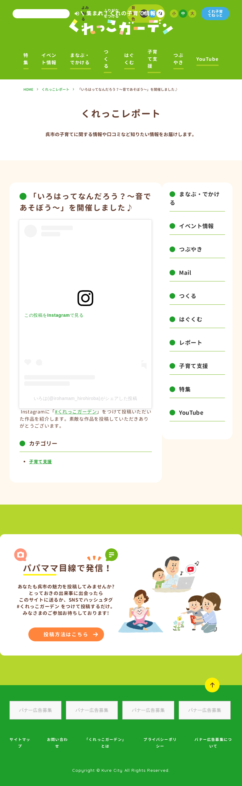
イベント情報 (48, 59)
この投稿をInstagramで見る (54, 315)
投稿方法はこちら (66, 634)
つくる (106, 59)
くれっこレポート (55, 89)
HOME (28, 89)
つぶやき (178, 59)
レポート (190, 343)
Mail (185, 273)
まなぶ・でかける (80, 59)
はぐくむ (129, 59)
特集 (25, 59)
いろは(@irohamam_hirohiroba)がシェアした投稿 (85, 398)
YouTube (207, 59)
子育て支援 (152, 59)
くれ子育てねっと (215, 13)
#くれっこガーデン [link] (76, 411)
